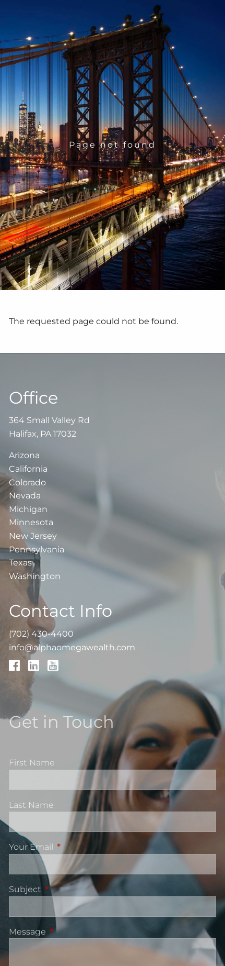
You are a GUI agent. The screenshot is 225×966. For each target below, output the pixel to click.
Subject (68, 889)
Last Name (31, 805)
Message (71, 932)
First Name (32, 763)
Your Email (74, 847)
